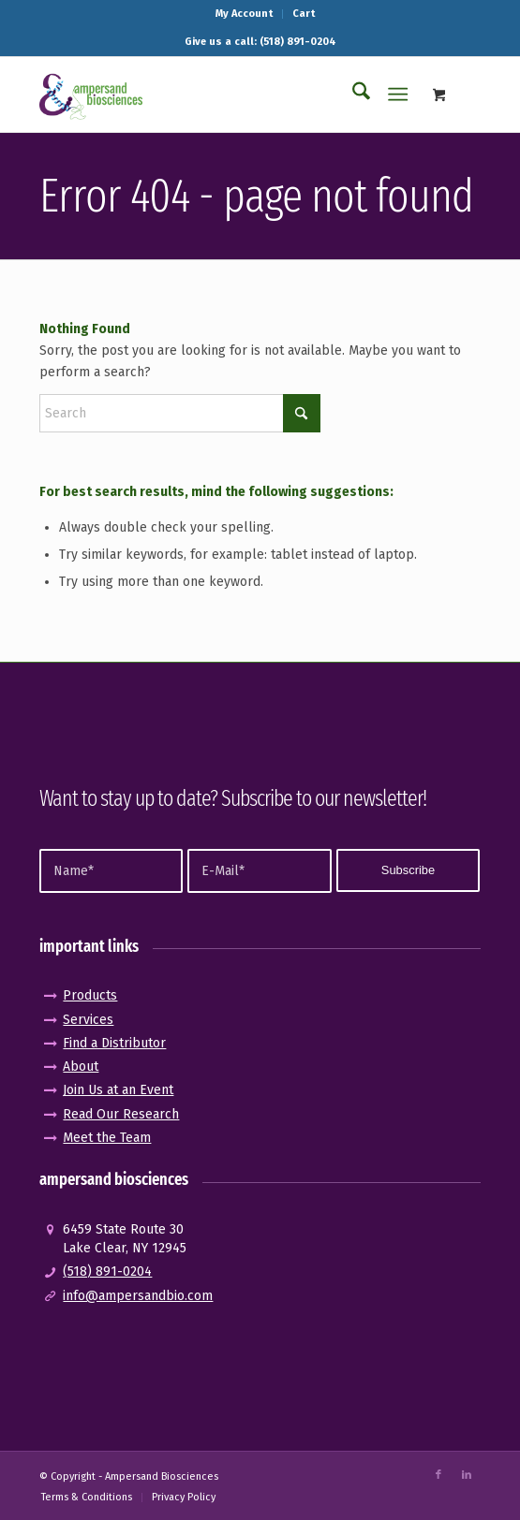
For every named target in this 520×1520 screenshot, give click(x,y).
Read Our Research (121, 1114)
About (80, 1066)
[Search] (352, 94)
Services (88, 1020)
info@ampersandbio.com (138, 1296)
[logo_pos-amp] (216, 94)
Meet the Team (107, 1138)
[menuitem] (244, 14)
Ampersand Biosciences (161, 1476)
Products (90, 995)
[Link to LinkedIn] (467, 1475)
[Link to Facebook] (438, 1475)
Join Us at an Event (118, 1090)
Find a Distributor (114, 1043)
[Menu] (398, 94)
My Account (244, 13)
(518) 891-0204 (107, 1271)
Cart (303, 13)
